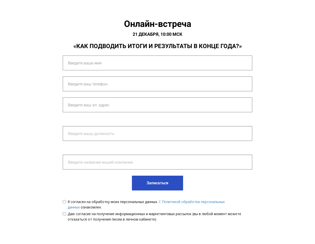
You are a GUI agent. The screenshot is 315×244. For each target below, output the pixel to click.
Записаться (157, 183)
